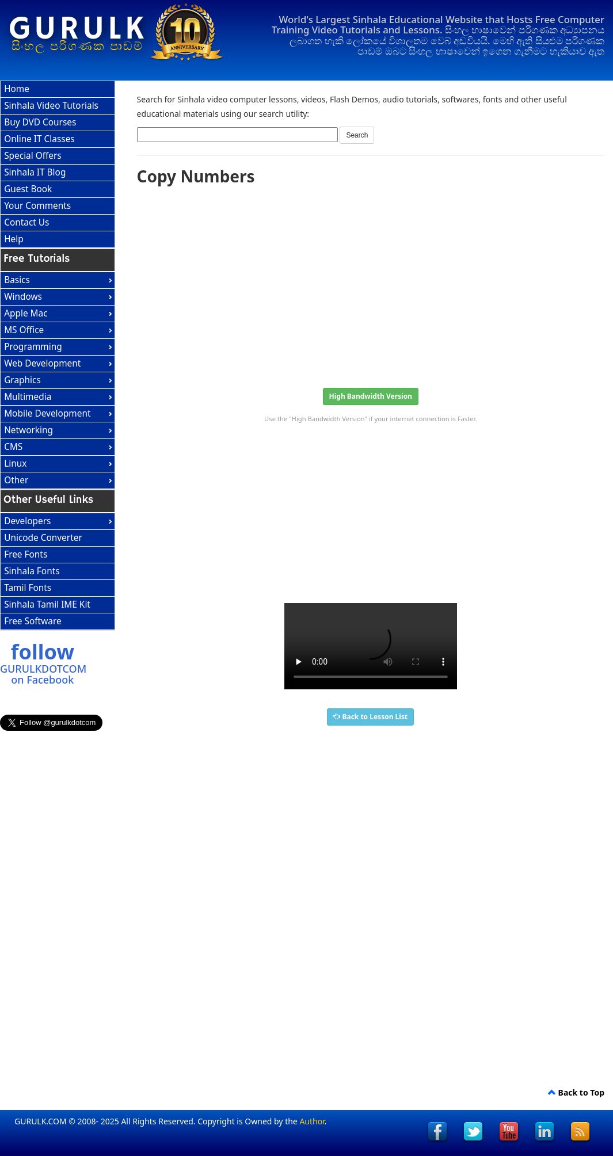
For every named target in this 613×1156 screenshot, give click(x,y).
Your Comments (37, 206)
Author (311, 1121)
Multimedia (27, 397)
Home (16, 89)
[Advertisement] (371, 283)
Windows (23, 297)
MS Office (24, 330)
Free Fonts (25, 554)
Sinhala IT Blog (35, 172)
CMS (13, 447)
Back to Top (576, 1092)
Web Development (42, 363)
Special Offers (33, 156)
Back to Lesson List (370, 717)
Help (14, 239)
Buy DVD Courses (40, 122)
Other (16, 480)
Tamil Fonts (27, 588)
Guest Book (28, 189)
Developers (27, 521)
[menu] (57, 165)
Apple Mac (25, 313)
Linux (15, 463)
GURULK (78, 29)
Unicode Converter (43, 538)
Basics (17, 280)
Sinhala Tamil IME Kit (47, 604)
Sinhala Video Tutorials (51, 106)
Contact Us (26, 222)
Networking (28, 430)
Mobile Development (47, 413)
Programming (33, 347)
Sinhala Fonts (31, 571)
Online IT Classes (39, 139)
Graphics (22, 380)
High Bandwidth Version (370, 396)
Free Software (32, 621)
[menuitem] (58, 89)
